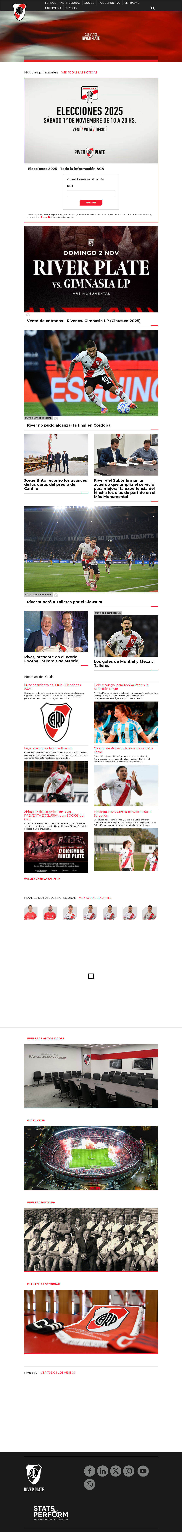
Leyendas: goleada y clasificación (48, 748)
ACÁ (100, 169)
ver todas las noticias (79, 72)
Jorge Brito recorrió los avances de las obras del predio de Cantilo (55, 484)
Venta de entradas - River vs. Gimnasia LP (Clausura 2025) (84, 321)
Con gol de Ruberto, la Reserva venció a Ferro (123, 750)
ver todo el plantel (95, 897)
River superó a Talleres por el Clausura (64, 602)
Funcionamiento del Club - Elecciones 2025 (52, 687)
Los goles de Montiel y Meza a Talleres (124, 663)
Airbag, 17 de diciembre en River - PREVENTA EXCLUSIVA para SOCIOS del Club (54, 815)
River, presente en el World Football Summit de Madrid (51, 659)
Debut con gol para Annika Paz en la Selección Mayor (121, 687)
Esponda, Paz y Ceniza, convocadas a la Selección (122, 813)
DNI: (70, 186)
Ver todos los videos (58, 1372)
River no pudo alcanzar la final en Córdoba (69, 425)
